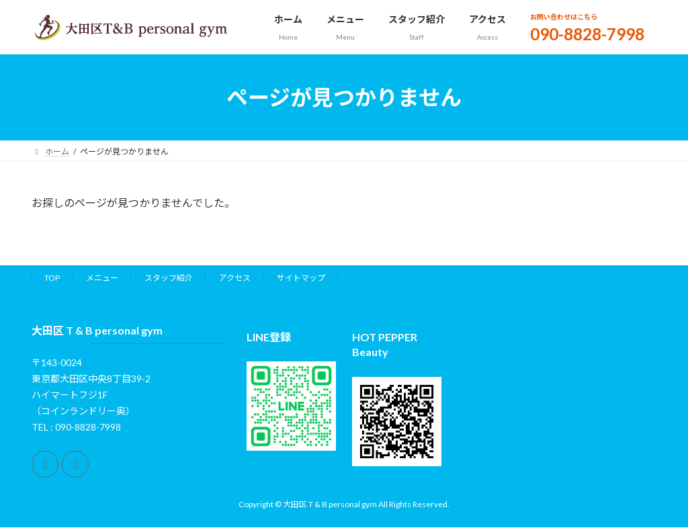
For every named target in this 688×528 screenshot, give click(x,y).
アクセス (235, 278)
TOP (52, 278)
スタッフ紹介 (168, 278)
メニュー (102, 278)
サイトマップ (301, 278)
